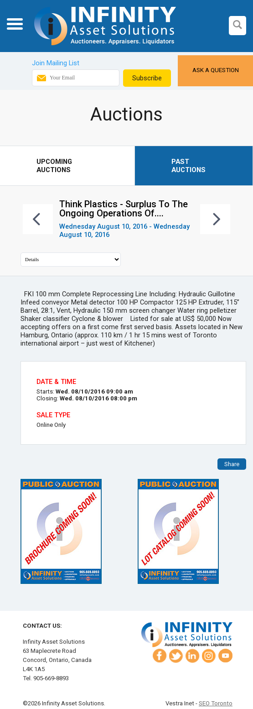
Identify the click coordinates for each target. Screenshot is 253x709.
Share (231, 464)
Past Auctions (188, 166)
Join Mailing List (55, 63)
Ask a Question (215, 70)
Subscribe (147, 78)
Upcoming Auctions (54, 166)
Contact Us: (42, 625)
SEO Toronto (215, 703)
